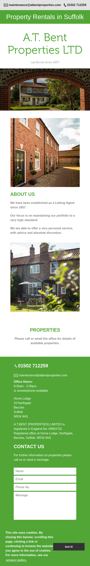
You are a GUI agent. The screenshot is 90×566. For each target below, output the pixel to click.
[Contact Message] (45, 506)
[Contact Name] (45, 471)
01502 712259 (76, 5)
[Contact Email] (45, 479)
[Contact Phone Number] (45, 487)
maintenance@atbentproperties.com (35, 5)
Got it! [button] (69, 546)
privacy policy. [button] (16, 560)
